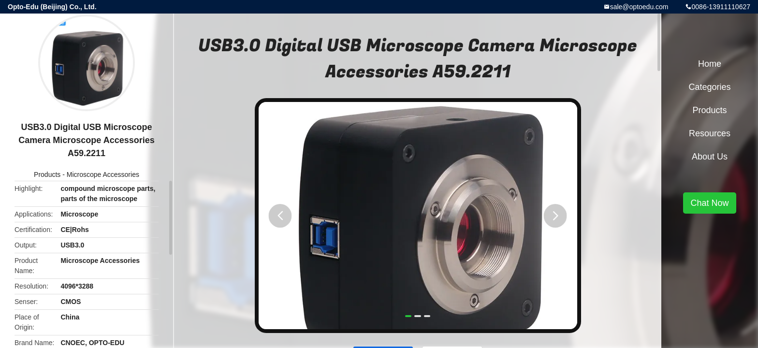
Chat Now (709, 203)
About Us (710, 156)
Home (709, 64)
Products (47, 174)
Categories (709, 87)
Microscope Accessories (103, 174)
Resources (709, 133)
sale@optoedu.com (639, 7)
